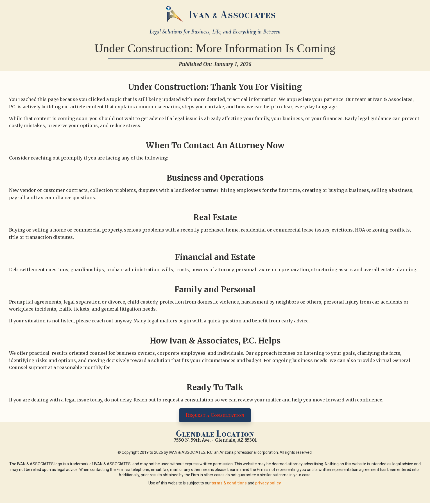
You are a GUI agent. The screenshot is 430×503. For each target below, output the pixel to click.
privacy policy (268, 483)
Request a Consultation (215, 415)
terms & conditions (229, 483)
